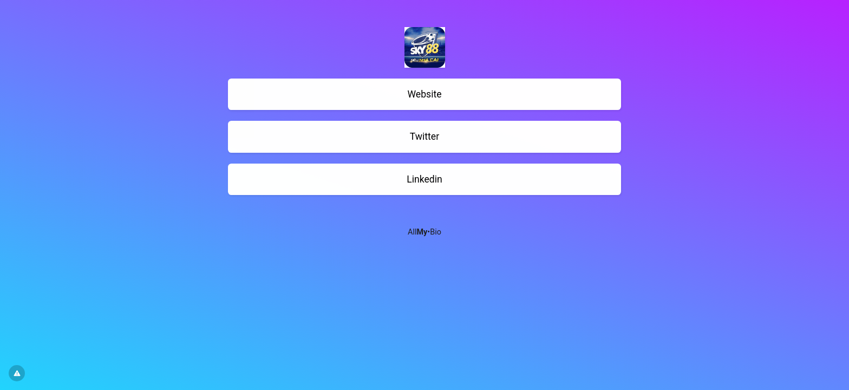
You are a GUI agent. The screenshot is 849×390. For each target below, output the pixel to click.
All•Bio (424, 232)
